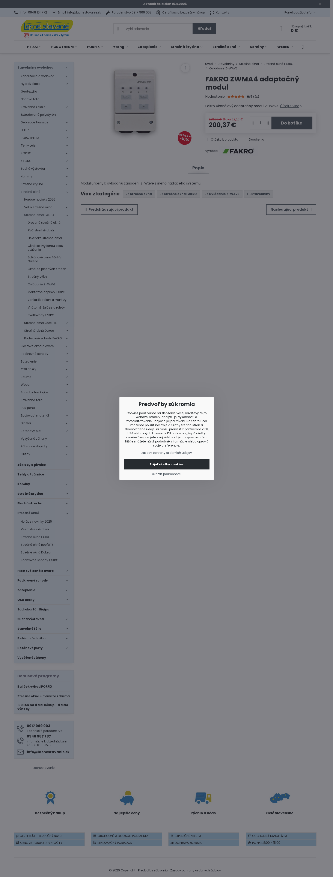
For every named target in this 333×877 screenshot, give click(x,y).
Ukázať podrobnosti (166, 474)
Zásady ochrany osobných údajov (166, 453)
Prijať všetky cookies (167, 464)
